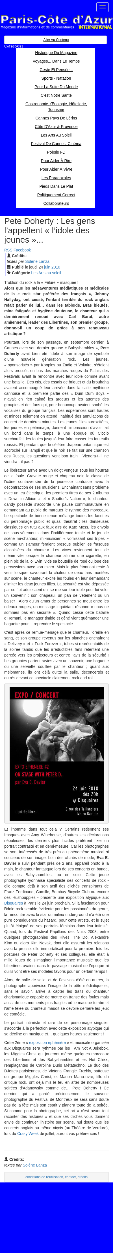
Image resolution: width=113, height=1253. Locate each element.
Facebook (22, 250)
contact (70, 1177)
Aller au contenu (56, 40)
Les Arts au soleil (46, 273)
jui (47, 267)
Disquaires (13, 903)
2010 (55, 267)
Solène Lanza (37, 261)
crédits (83, 1177)
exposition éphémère (47, 1042)
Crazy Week (28, 1133)
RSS (8, 250)
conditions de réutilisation (44, 1177)
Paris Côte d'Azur (56, 22)
